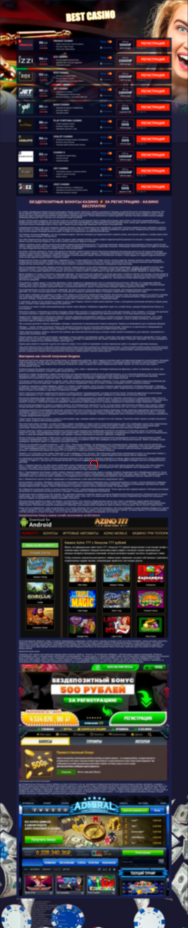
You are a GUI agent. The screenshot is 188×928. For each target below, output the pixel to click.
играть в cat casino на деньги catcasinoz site (36, 922)
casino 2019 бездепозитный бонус (32, 917)
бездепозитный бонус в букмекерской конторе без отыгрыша (42, 915)
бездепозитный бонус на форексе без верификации (39, 905)
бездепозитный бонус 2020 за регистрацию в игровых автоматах (44, 924)
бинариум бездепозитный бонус (32, 913)
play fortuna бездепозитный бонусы (33, 911)
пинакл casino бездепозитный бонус (33, 903)
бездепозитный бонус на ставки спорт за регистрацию (40, 907)
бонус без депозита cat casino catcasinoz (35, 902)
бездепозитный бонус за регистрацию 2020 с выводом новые (43, 920)
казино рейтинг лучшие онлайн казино (34, 918)
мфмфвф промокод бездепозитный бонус (35, 909)
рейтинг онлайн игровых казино (32, 926)
